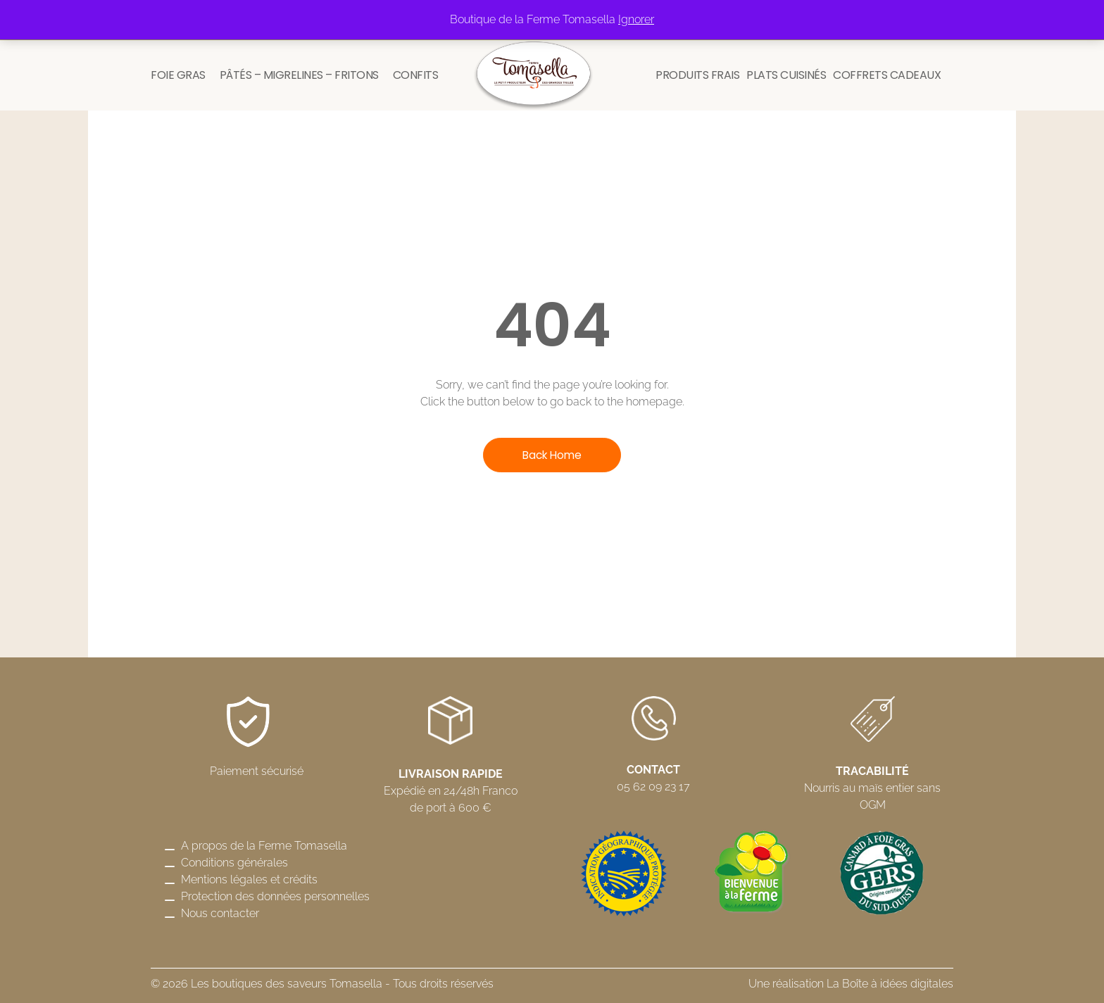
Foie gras (178, 75)
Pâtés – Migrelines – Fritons (299, 75)
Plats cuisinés (786, 75)
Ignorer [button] (636, 19)
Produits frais (697, 75)
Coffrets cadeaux (887, 75)
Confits (416, 75)
